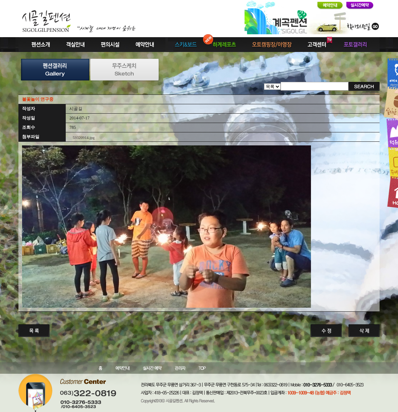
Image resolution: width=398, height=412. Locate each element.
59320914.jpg (84, 137)
